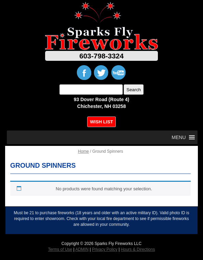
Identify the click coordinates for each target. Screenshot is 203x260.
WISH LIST (101, 121)
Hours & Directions (138, 249)
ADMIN (82, 249)
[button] (179, 137)
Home (83, 151)
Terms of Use (60, 249)
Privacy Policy (105, 249)
